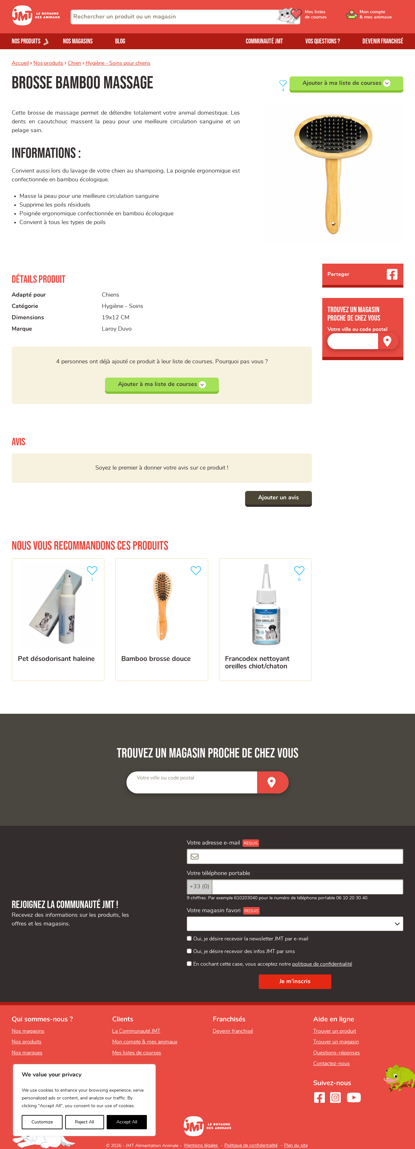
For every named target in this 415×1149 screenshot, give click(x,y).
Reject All (84, 1122)
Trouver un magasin (336, 1041)
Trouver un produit (334, 1031)
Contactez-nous (331, 1063)
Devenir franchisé (382, 41)
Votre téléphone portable (218, 873)
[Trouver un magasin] (388, 341)
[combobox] (185, 17)
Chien (74, 63)
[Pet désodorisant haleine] (58, 620)
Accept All (126, 1122)
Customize (42, 1122)
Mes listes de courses (136, 1052)
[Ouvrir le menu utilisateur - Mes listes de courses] (332, 17)
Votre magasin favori (214, 911)
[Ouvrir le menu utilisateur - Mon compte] (381, 17)
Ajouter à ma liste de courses (346, 83)
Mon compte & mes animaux (144, 1041)
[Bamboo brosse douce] (161, 620)
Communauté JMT (264, 41)
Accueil (20, 63)
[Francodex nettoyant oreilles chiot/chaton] (265, 620)
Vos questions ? (322, 41)
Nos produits (48, 63)
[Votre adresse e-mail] (295, 856)
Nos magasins (78, 41)
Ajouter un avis (278, 498)
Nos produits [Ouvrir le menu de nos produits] (26, 41)
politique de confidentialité (322, 964)
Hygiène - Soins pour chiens (118, 63)
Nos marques (27, 1052)
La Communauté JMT (136, 1031)
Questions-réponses (336, 1052)
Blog (120, 41)
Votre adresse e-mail (213, 843)
